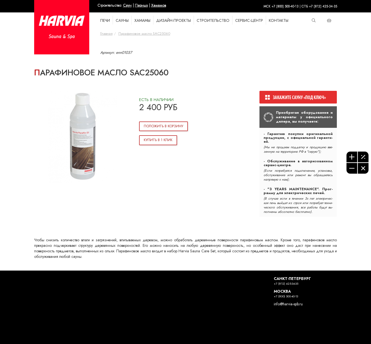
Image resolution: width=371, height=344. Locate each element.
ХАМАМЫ (142, 20)
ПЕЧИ (105, 20)
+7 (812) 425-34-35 (286, 284)
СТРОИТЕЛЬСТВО (213, 20)
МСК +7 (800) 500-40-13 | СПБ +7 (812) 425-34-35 (300, 6)
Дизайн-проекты (173, 20)
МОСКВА (282, 291)
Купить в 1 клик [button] (158, 139)
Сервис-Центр (249, 20)
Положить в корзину (163, 126)
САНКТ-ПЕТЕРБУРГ (292, 278)
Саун (127, 5)
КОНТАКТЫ (278, 20)
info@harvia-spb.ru (288, 304)
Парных (141, 5)
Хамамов (158, 5)
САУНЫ (122, 20)
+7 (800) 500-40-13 (286, 296)
